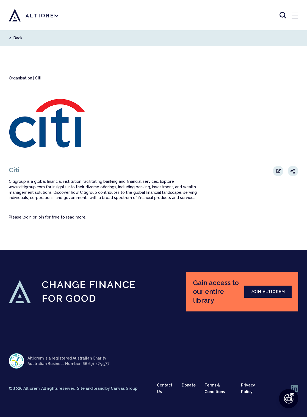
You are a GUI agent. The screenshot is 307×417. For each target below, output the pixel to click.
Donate (189, 385)
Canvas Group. (124, 388)
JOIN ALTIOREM (268, 291)
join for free (49, 217)
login (27, 217)
